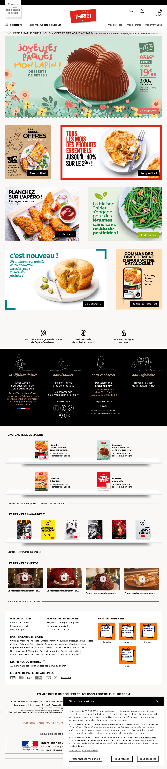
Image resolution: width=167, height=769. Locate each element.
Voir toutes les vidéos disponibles (24, 601)
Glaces (84, 647)
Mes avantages (153, 24)
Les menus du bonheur (45, 25)
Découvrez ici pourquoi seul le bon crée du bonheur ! (23, 385)
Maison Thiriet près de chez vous (63, 384)
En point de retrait (19, 626)
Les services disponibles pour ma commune (40, 702)
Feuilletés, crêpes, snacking (71, 641)
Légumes (14, 647)
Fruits (76, 647)
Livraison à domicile (56, 626)
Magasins (51, 622)
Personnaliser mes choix (85, 758)
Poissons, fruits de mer (56, 644)
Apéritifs (35, 641)
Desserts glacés (17, 651)
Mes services (115, 24)
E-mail (103, 406)
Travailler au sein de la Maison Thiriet (143, 384)
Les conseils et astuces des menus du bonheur (45, 666)
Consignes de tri (21, 705)
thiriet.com (15, 702)
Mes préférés (134, 24)
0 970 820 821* (103, 386)
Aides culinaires (63, 647)
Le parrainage (17, 629)
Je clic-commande (145, 303)
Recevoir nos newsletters (52, 504)
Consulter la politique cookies (83, 750)
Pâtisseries (32, 651)
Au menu (14, 666)
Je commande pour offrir (59, 629)
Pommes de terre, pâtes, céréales (37, 647)
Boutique (50, 654)
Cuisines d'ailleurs (19, 644)
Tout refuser (122, 758)
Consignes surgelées (69, 622)
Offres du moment (19, 641)
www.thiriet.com (119, 711)
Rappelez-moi (103, 401)
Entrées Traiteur (48, 641)
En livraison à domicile (21, 622)
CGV (63, 702)
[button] (142, 11)
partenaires (139, 711)
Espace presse (35, 705)
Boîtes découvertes (34, 654)
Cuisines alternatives (71, 651)
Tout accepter (148, 758)
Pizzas (90, 641)
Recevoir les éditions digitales (22, 504)
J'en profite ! (38, 173)
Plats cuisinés (36, 644)
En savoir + (66, 677)
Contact (46, 705)
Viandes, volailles (77, 644)
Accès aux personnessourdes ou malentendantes (103, 412)
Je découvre (148, 110)
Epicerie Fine (16, 654)
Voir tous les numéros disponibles (24, 552)
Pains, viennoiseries (49, 651)
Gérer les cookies (147, 737)
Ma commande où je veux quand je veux (63, 393)
